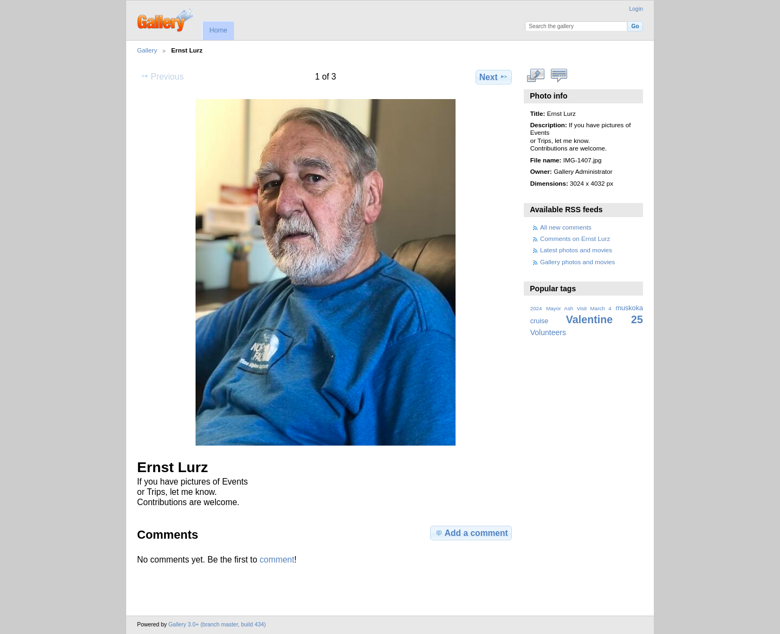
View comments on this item (559, 75)
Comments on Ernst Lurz (575, 238)
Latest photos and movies (576, 249)
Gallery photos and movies (577, 261)
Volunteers (548, 332)
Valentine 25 (604, 319)
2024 (536, 308)
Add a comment (471, 533)
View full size (536, 75)
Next (493, 77)
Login (636, 9)
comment (276, 559)
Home (218, 30)
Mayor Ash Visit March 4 (579, 308)
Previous (162, 76)
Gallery (147, 50)
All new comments (566, 227)
